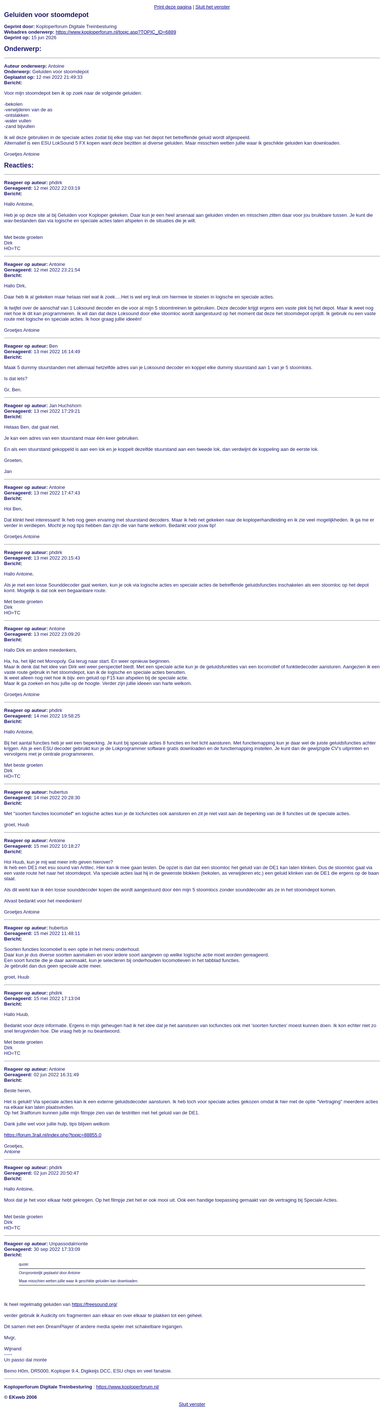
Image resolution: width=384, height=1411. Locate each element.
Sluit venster (192, 1404)
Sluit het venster (212, 7)
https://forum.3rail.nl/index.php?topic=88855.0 (52, 1135)
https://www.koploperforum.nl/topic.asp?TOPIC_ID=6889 (116, 32)
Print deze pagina (172, 7)
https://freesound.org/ (94, 1304)
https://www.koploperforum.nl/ (127, 1387)
